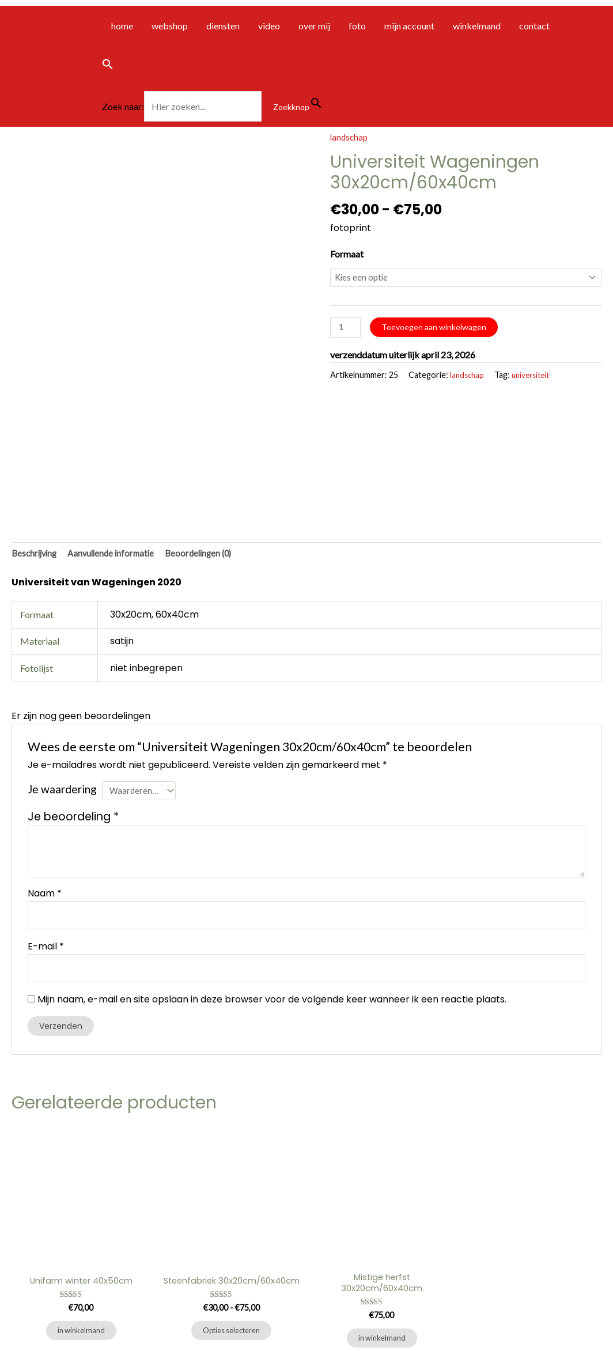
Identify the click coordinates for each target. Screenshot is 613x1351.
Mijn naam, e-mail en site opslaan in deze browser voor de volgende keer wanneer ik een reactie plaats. (271, 896)
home (122, 25)
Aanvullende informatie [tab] (117, 442)
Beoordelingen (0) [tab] (209, 442)
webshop (170, 25)
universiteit (535, 379)
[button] (218, 66)
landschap (350, 136)
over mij (314, 25)
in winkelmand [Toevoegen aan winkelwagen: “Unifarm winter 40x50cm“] (81, 1230)
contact (534, 25)
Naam (45, 785)
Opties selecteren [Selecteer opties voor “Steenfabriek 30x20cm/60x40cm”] (231, 1238)
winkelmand (477, 25)
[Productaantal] (347, 330)
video (269, 25)
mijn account (409, 25)
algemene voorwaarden (51, 1325)
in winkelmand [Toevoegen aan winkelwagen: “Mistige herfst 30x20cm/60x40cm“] (382, 1238)
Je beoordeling (73, 708)
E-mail (46, 840)
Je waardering (62, 678)
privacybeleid (101, 1309)
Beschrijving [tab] (36, 442)
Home (12, 1309)
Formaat (347, 253)
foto (357, 25)
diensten (223, 25)
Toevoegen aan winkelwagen (436, 328)
